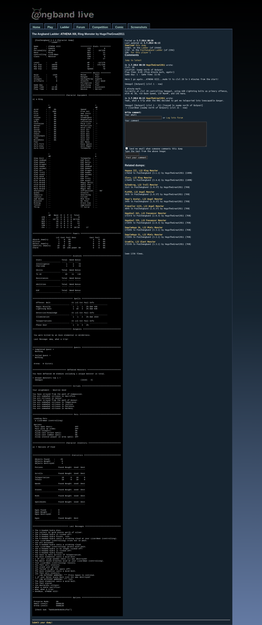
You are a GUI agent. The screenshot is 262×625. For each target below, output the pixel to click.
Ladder (64, 27)
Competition (100, 27)
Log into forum (174, 117)
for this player (139, 52)
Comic (119, 27)
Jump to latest (133, 60)
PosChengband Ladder (151, 50)
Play (50, 27)
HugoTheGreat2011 (155, 65)
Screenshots (139, 27)
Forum (81, 27)
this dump (135, 45)
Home (36, 27)
